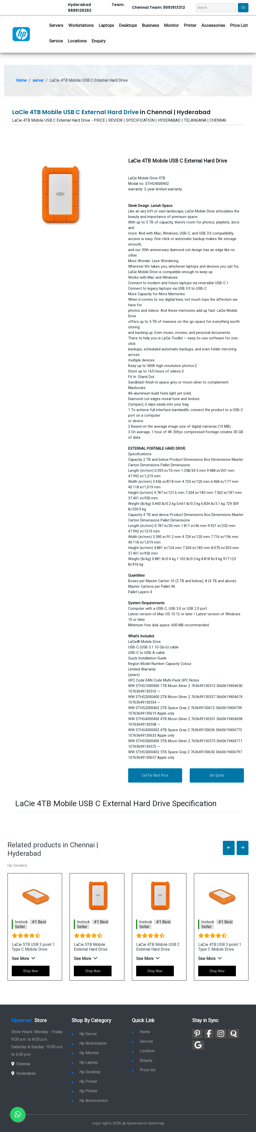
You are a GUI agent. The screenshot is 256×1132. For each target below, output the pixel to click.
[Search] (216, 7)
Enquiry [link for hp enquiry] (99, 40)
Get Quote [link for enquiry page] (217, 775)
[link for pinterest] (197, 1033)
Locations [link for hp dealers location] (77, 40)
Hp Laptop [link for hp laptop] (85, 1062)
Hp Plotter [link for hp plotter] (84, 1091)
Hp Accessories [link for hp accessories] (90, 1100)
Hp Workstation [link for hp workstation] (89, 1043)
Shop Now (30, 970)
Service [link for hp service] (56, 40)
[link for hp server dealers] (21, 34)
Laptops (106, 25)
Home (21, 80)
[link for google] (198, 1045)
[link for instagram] (220, 1033)
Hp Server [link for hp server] (84, 1033)
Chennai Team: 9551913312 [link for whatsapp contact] (158, 7)
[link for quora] (233, 1033)
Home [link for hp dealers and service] (141, 1031)
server (38, 80)
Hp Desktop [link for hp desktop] (86, 1072)
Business (150, 25)
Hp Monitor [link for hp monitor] (85, 1052)
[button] (229, 848)
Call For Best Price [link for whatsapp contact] (155, 775)
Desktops (128, 25)
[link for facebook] (209, 1033)
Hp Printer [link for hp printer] (84, 1081)
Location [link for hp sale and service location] (143, 1050)
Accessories (213, 25)
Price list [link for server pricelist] (144, 1070)
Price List (239, 25)
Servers (56, 25)
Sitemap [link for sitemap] (156, 1123)
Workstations (81, 25)
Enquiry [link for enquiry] (142, 1060)
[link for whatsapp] (17, 1114)
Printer (190, 25)
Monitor (171, 25)
